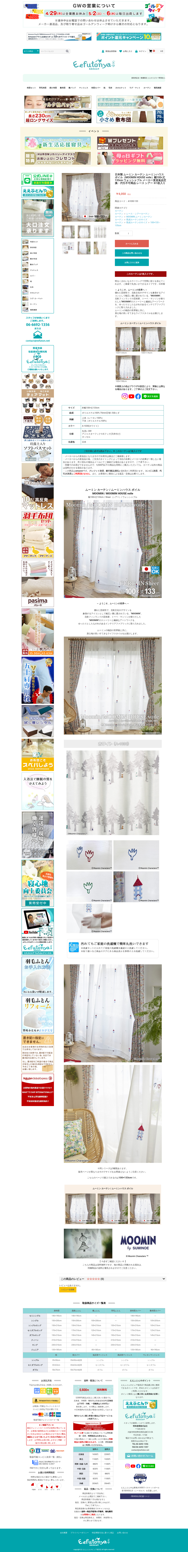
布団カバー (95, 88)
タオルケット (120, 88)
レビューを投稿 (67, 1289)
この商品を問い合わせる (132, 253)
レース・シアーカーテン (137, 213)
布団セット (31, 88)
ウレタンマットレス (151, 1355)
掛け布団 (53, 88)
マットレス (83, 88)
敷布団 (62, 88)
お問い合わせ (122, 1533)
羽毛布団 (42, 88)
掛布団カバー (135, 1311)
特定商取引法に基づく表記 (103, 1533)
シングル (124, 1360)
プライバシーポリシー (79, 1533)
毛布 (110, 88)
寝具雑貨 (157, 88)
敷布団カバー (155, 1311)
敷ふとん (96, 1311)
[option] (86, 197)
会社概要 (63, 1533)
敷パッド (72, 88)
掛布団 (56, 1311)
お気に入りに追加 (132, 262)
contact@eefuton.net (140, 1450)
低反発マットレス (100, 1355)
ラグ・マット (134, 88)
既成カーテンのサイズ (136, 219)
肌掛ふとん (76, 1311)
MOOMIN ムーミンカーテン (139, 216)
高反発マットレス (125, 1355)
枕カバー (76, 1355)
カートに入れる (131, 244)
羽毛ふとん (115, 1311)
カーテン (147, 88)
